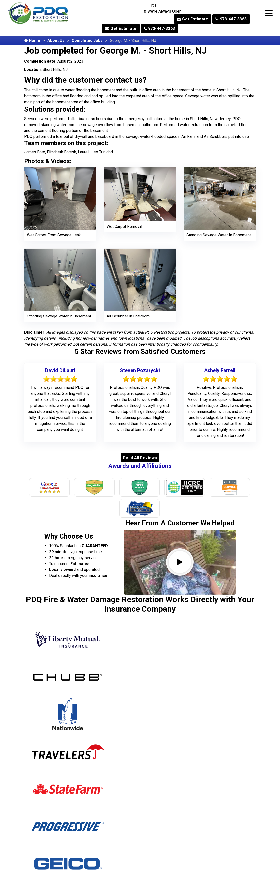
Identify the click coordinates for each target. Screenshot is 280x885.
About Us (56, 40)
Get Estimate (192, 19)
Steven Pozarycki (140, 370)
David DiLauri (60, 370)
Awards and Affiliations (140, 465)
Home (32, 40)
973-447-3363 (231, 19)
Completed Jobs (87, 40)
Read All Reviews (140, 457)
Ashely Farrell (219, 370)
